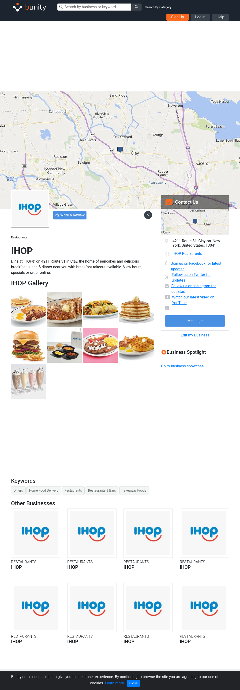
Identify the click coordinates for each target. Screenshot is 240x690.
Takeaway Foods (134, 490)
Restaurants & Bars (102, 490)
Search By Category (158, 7)
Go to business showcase (182, 366)
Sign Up (177, 17)
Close (133, 683)
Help (220, 17)
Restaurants (19, 237)
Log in (200, 17)
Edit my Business (195, 335)
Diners (18, 490)
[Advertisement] (120, 56)
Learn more (114, 683)
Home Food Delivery (43, 490)
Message (194, 321)
